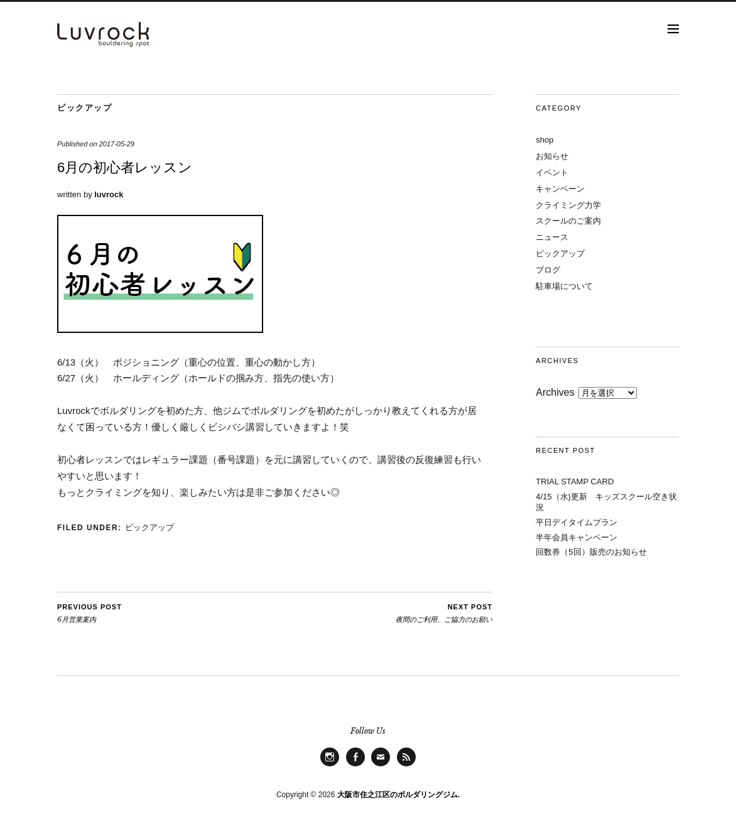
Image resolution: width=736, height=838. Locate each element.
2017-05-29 (116, 144)
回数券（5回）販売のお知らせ (591, 552)
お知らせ (552, 156)
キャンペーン (560, 188)
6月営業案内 (89, 613)
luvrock (108, 194)
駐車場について (564, 286)
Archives (555, 392)
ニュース (552, 237)
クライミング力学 (568, 205)
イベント (552, 172)
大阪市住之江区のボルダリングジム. (398, 794)
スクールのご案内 (568, 221)
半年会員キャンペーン (576, 537)
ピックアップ (84, 107)
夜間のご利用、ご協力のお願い (444, 613)
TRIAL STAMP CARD (575, 481)
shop (544, 139)
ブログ (548, 270)
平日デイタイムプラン (576, 522)
